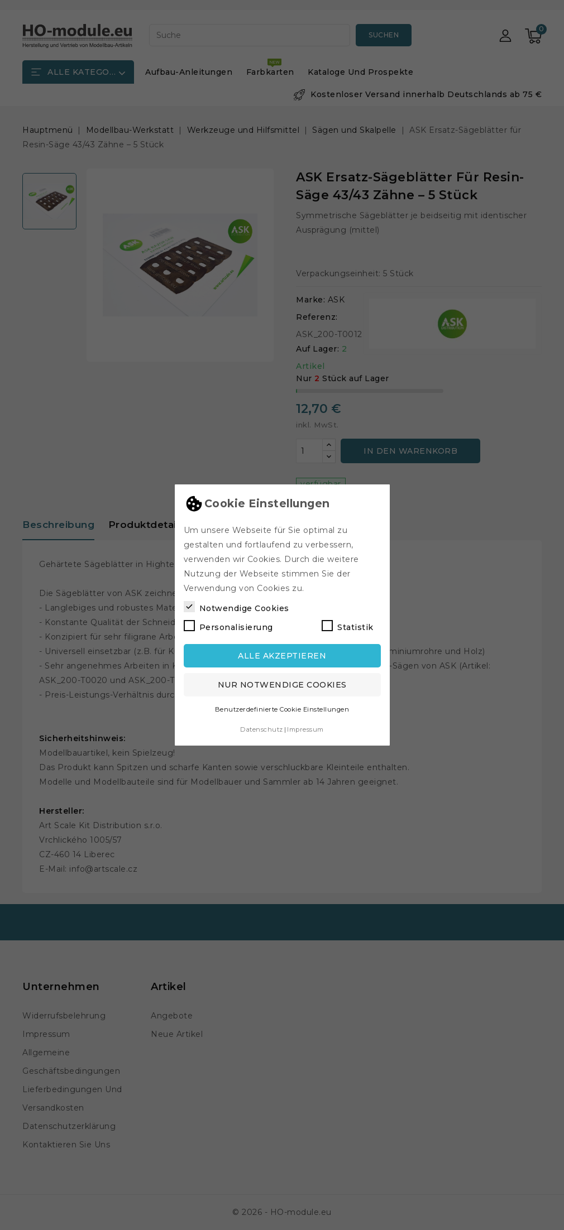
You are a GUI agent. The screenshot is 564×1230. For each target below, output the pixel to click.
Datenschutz (261, 729)
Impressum (305, 729)
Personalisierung (228, 626)
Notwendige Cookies (236, 607)
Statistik (348, 626)
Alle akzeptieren (282, 656)
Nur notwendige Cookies (282, 685)
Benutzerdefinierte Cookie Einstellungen (282, 709)
